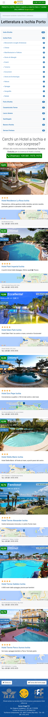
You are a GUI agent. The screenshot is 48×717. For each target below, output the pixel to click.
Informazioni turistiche (9, 15)
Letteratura (29, 15)
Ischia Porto (21, 15)
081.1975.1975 (39, 2)
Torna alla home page (36, 683)
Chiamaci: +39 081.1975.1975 (24, 155)
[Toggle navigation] (4, 2)
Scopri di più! (29, 9)
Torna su (7, 683)
